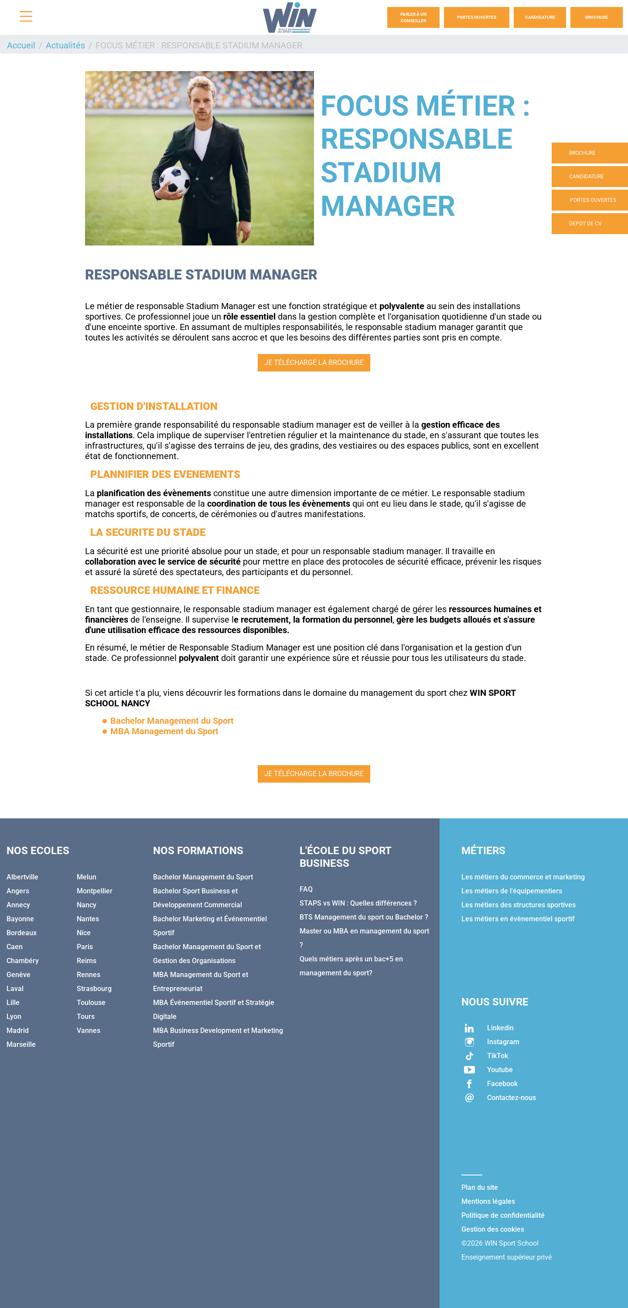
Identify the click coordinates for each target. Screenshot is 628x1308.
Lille (13, 1002)
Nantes (88, 919)
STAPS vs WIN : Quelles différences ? (358, 903)
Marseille (21, 1044)
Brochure (596, 17)
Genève (19, 975)
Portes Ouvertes (476, 17)
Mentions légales (488, 1201)
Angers (18, 891)
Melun (86, 877)
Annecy (18, 905)
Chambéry (23, 961)
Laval (15, 988)
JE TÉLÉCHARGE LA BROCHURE (314, 362)
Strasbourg (94, 988)
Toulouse (91, 1002)
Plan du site (479, 1187)
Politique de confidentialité (503, 1215)
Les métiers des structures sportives (518, 905)
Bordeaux (22, 933)
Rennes (88, 975)
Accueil (21, 45)
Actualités (65, 45)
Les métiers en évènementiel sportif (518, 919)
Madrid (18, 1030)
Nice (84, 933)
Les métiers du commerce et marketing (523, 877)
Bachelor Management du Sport (203, 877)
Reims (86, 961)
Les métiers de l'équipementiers (511, 891)
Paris (85, 947)
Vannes (88, 1030)
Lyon (14, 1016)
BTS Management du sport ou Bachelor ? (364, 917)
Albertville (22, 877)
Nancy (86, 905)
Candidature (540, 17)
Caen (15, 947)
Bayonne (20, 919)
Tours (86, 1016)
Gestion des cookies (492, 1229)
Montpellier (95, 891)
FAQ (306, 889)
